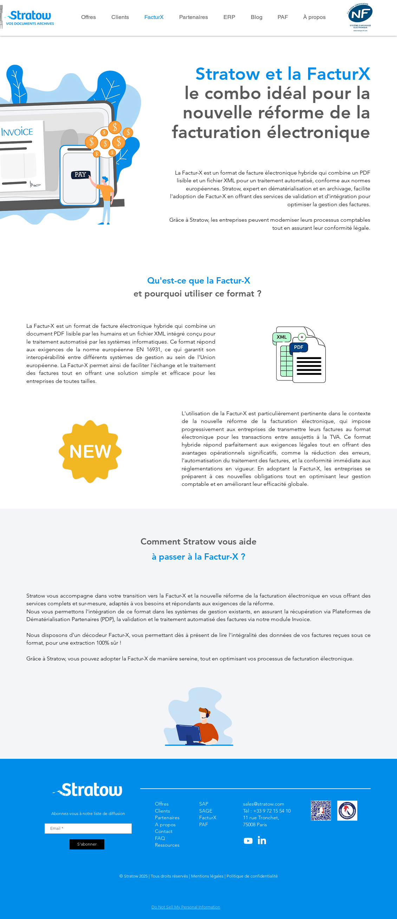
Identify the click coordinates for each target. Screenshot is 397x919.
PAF (203, 824)
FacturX (207, 817)
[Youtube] (248, 841)
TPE (203, 831)
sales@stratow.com (263, 804)
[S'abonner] (87, 844)
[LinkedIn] (262, 841)
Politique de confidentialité (252, 876)
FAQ (160, 838)
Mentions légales (207, 876)
